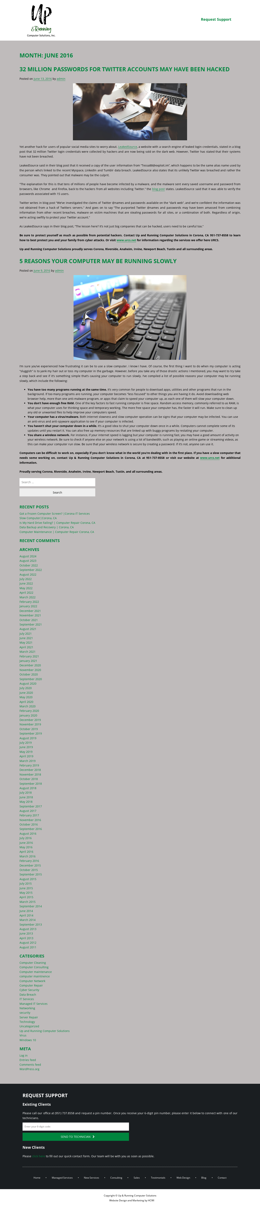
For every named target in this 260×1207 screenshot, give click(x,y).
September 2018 (31, 784)
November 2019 (30, 724)
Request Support (216, 19)
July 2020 (26, 688)
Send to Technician (78, 1137)
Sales (137, 1177)
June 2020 (26, 693)
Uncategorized (29, 1026)
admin (61, 79)
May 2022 (26, 588)
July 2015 (26, 883)
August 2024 (28, 556)
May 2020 (26, 697)
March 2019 (28, 761)
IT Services (27, 999)
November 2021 (30, 615)
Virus (23, 1035)
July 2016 (26, 838)
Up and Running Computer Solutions (45, 1031)
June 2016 (26, 843)
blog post (158, 189)
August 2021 (28, 629)
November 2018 (30, 774)
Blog (203, 1177)
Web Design (183, 1177)
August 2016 (28, 833)
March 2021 (28, 652)
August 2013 (28, 929)
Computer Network (32, 981)
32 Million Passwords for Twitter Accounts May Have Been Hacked (125, 69)
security (25, 1013)
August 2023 (28, 561)
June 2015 (26, 888)
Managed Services (62, 1177)
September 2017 (31, 806)
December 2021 (30, 611)
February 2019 (29, 765)
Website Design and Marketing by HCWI (131, 1200)
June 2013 (26, 933)
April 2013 (26, 938)
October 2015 (29, 870)
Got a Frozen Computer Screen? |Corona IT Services (55, 513)
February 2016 (29, 861)
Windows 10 (28, 1040)
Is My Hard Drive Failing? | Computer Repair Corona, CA (57, 523)
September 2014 (31, 906)
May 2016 (26, 847)
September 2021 (31, 624)
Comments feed (30, 1065)
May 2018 (26, 802)
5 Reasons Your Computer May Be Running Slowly (98, 261)
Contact (222, 1177)
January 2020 (28, 715)
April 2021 (26, 647)
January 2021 (28, 661)
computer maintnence (35, 976)
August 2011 (28, 947)
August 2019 (28, 738)
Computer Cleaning (33, 963)
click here (38, 1156)
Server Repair (29, 1017)
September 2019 (31, 733)
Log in (24, 1055)
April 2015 (26, 897)
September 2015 (31, 874)
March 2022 (28, 597)
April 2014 (26, 915)
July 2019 (26, 743)
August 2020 (28, 683)
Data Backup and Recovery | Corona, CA (47, 527)
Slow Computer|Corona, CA (38, 518)
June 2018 (26, 797)
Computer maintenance (36, 972)
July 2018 (26, 792)
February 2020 (29, 711)
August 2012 (28, 942)
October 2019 (29, 729)
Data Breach (28, 994)
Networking (27, 1008)
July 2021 (26, 633)
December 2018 (30, 770)
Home (37, 1177)
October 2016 (29, 824)
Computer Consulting (34, 967)
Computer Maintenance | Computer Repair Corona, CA (57, 532)
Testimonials (158, 1177)
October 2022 (29, 565)
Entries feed (28, 1060)
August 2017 (28, 811)
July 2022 (26, 579)
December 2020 (30, 665)
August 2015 (28, 879)
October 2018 (29, 779)
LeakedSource (127, 147)
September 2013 (31, 924)
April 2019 (26, 756)
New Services (91, 1177)
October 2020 (29, 674)
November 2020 (30, 670)
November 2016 (30, 820)
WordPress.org (29, 1069)
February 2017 (29, 815)
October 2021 (29, 620)
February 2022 (29, 602)
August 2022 (28, 574)
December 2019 (30, 720)
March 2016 (28, 856)
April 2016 (26, 852)
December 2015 (30, 865)
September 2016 (31, 829)
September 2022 (31, 570)
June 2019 (26, 747)
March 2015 (28, 902)
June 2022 (26, 583)
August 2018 (28, 788)
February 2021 (29, 656)
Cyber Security (29, 990)
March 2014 (28, 920)
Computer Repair (31, 985)
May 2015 (26, 893)
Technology (27, 1022)
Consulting (116, 1177)
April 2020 (26, 702)
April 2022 (26, 592)
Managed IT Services (34, 1004)
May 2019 (26, 752)
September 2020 (31, 679)
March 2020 (28, 706)
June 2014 (26, 911)
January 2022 (28, 606)
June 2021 (26, 638)
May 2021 (26, 642)
